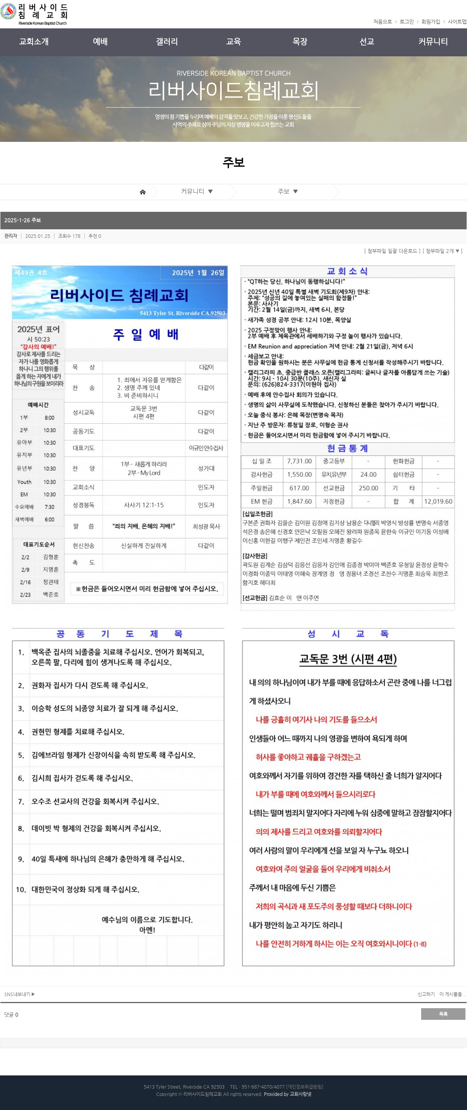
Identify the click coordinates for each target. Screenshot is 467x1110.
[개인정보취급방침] (304, 1086)
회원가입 (431, 21)
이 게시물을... (453, 994)
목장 (300, 41)
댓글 (11, 1015)
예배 (100, 41)
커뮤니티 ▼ (198, 191)
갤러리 (167, 41)
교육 (233, 41)
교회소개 (34, 41)
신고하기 (426, 994)
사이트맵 (457, 21)
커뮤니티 (433, 41)
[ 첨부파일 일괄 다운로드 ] (392, 251)
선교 (366, 41)
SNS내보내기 (19, 994)
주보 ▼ (289, 191)
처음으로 (382, 21)
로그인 (407, 21)
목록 (443, 1014)
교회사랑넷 (300, 1094)
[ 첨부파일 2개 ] (442, 251)
